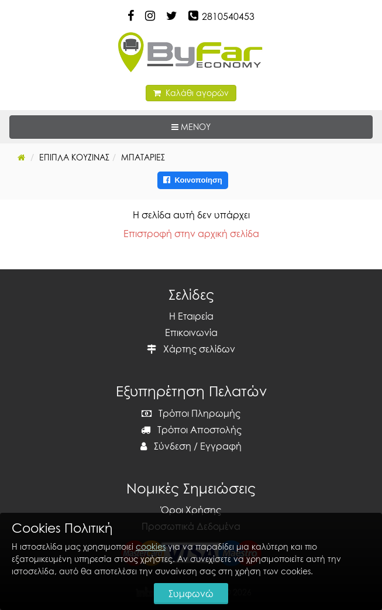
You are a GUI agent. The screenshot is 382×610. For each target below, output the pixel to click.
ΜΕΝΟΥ (227, 126)
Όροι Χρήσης (191, 510)
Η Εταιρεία (191, 316)
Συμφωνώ (191, 593)
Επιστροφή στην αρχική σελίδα (191, 233)
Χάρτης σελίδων (191, 349)
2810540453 (228, 16)
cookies (151, 546)
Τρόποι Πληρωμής (191, 413)
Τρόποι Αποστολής (191, 430)
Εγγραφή (221, 446)
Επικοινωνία (191, 332)
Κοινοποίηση (192, 180)
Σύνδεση (165, 446)
